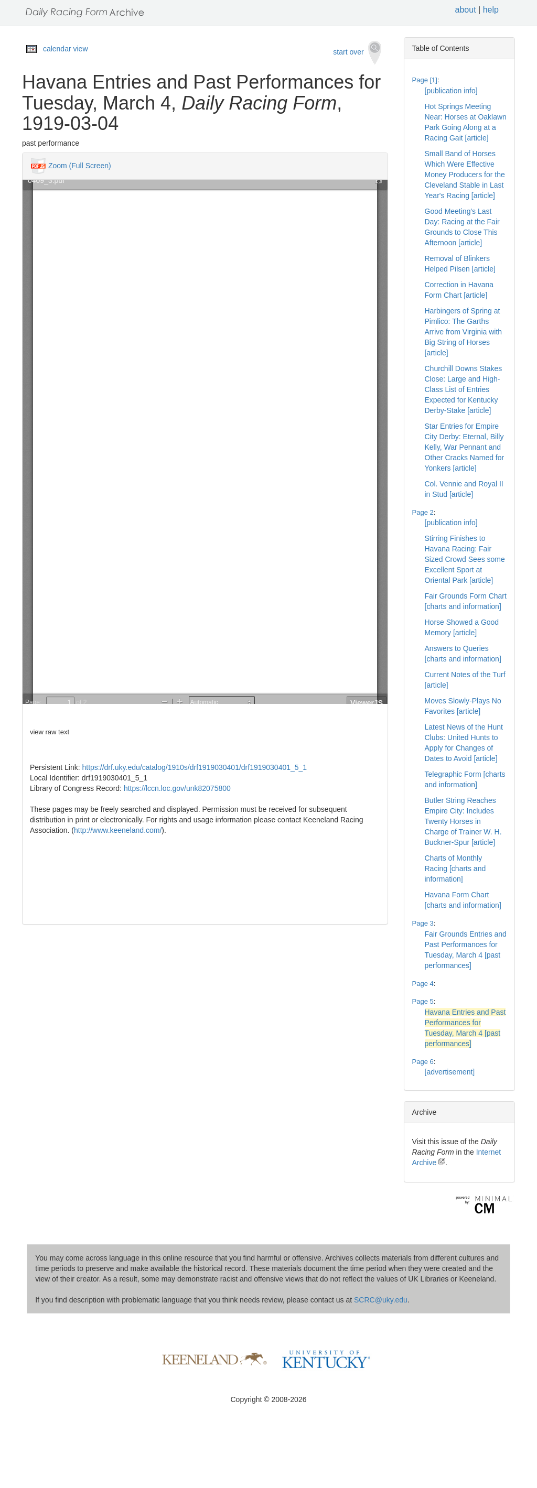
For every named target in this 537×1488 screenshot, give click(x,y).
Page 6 (423, 1062)
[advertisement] (450, 1072)
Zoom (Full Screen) (79, 165)
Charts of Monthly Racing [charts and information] (455, 868)
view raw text (49, 732)
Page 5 (423, 1001)
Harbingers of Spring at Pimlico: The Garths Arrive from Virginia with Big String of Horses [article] (463, 332)
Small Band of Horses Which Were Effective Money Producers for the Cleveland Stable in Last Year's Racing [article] (465, 174)
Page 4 (423, 983)
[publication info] (451, 90)
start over (357, 52)
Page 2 (423, 512)
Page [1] (424, 80)
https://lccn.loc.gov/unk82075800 (177, 788)
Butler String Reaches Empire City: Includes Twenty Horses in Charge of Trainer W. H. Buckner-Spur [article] (463, 821)
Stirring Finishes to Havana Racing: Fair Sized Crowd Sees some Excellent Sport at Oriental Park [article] (465, 559)
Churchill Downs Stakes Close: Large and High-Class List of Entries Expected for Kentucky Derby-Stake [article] (463, 389)
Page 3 (423, 923)
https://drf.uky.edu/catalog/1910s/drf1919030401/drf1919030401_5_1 (194, 767)
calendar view (65, 49)
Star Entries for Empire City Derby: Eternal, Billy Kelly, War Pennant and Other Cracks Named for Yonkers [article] (464, 447)
